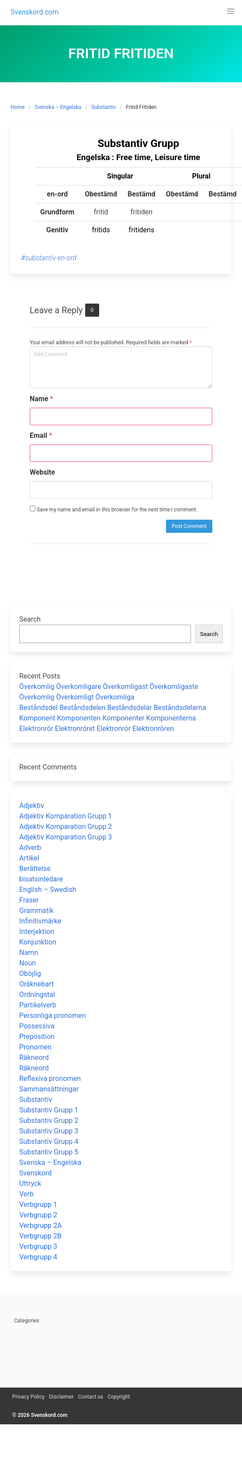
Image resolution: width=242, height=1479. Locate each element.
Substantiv (103, 107)
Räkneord (33, 1057)
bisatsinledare (41, 879)
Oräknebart (36, 984)
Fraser (29, 900)
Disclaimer (61, 1397)
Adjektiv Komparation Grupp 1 (65, 816)
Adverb (30, 847)
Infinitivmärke (40, 921)
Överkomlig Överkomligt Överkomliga (77, 697)
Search (30, 619)
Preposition (37, 1036)
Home (17, 107)
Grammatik (36, 910)
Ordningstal (37, 994)
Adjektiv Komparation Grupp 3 (65, 837)
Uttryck (30, 1183)
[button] (230, 11)
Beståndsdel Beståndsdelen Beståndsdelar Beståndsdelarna (112, 707)
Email (41, 435)
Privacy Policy (28, 1397)
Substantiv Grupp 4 (48, 1141)
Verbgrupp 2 (38, 1215)
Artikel (29, 858)
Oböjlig (30, 973)
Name (41, 399)
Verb (26, 1194)
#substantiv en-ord (48, 258)
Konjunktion (37, 942)
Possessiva (37, 1026)
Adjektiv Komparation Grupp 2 (65, 826)
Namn (28, 952)
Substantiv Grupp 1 (48, 1110)
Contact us (90, 1397)
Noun (27, 963)
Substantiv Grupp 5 (48, 1152)
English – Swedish (47, 889)
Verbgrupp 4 (38, 1257)
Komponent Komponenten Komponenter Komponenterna (107, 718)
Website (42, 472)
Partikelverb (37, 1005)
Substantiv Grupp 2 (48, 1120)
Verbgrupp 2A (40, 1225)
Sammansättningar (49, 1089)
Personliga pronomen (52, 1015)
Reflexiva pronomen (50, 1078)
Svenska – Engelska (58, 107)
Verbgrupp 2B (40, 1236)
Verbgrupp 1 (38, 1204)
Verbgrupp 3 (38, 1246)
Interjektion (36, 931)
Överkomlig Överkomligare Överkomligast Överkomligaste (108, 686)
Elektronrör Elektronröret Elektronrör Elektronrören (96, 728)
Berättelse (35, 868)
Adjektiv (31, 805)
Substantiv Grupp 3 (48, 1131)
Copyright (118, 1397)
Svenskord (35, 1173)
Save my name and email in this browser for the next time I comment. (113, 509)
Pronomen (35, 1047)
